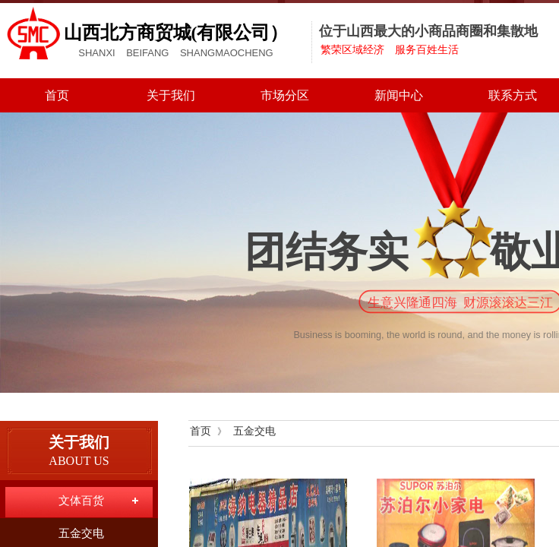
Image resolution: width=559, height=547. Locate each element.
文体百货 (81, 501)
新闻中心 (398, 95)
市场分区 (285, 95)
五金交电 (254, 431)
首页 (57, 95)
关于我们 (171, 95)
